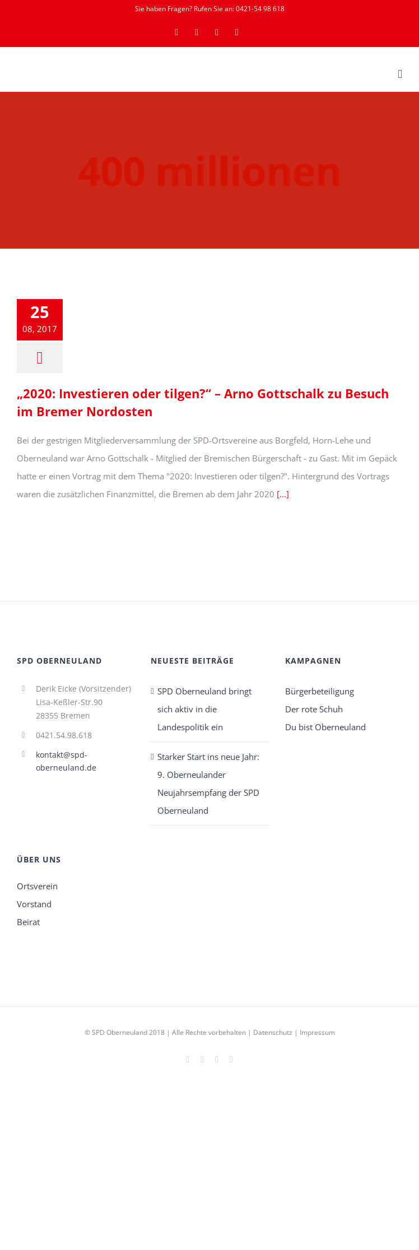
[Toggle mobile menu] (400, 74)
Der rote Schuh (314, 709)
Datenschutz (272, 1032)
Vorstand (34, 903)
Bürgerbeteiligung (319, 691)
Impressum (317, 1032)
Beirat (28, 921)
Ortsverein (37, 886)
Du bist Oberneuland (325, 727)
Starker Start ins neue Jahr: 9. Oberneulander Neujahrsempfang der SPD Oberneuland (208, 783)
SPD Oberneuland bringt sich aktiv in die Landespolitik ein (204, 709)
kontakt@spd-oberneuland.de (66, 761)
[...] (283, 494)
